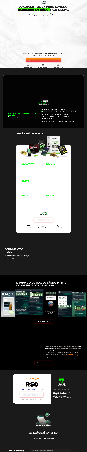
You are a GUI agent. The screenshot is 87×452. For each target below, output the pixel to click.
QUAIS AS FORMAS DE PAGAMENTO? (42, 450)
